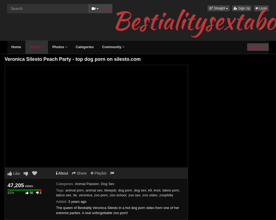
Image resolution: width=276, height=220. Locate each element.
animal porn (74, 190)
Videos (36, 47)
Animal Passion (87, 184)
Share (79, 173)
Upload (258, 47)
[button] (219, 8)
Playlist (98, 173)
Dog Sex (107, 184)
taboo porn (171, 190)
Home (16, 47)
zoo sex (134, 195)
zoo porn (101, 195)
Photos (59, 47)
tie (75, 195)
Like (14, 173)
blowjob (110, 190)
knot (157, 190)
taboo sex (63, 195)
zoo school (118, 195)
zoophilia (166, 195)
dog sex (140, 190)
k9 (150, 190)
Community (113, 47)
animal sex (94, 190)
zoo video (149, 195)
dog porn (125, 190)
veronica (85, 195)
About (62, 173)
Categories (85, 47)
